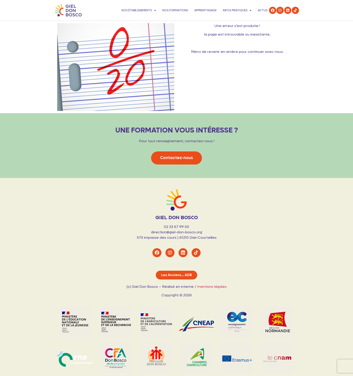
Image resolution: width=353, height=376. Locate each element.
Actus (262, 10)
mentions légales (212, 286)
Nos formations (175, 10)
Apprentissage (205, 10)
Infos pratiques (237, 10)
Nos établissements (139, 10)
